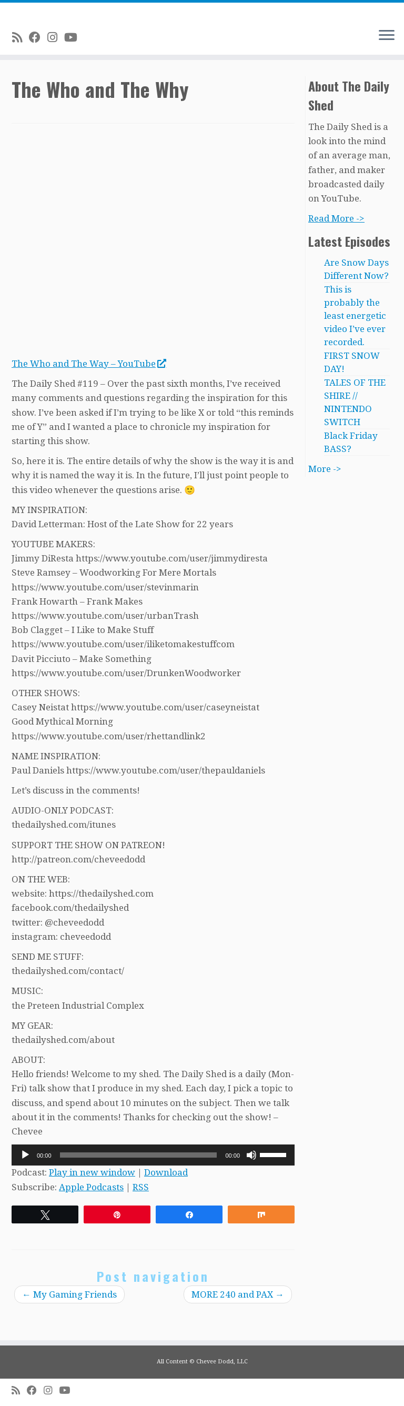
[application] (153, 1155)
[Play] (25, 1155)
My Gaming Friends (69, 1294)
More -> (324, 469)
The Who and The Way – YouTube (89, 363)
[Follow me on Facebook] (38, 37)
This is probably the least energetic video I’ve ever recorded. (355, 315)
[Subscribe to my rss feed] (20, 37)
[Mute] (251, 1155)
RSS (141, 1187)
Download (166, 1172)
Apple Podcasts (91, 1187)
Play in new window (92, 1172)
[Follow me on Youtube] (74, 37)
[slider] (138, 1155)
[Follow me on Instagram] (55, 37)
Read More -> (336, 218)
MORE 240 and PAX (237, 1294)
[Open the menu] (387, 36)
